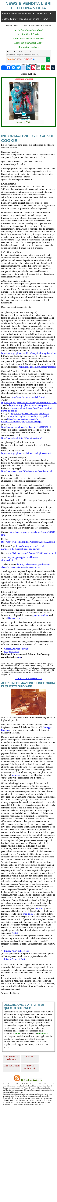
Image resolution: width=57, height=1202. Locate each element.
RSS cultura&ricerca (31, 1080)
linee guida (28, 914)
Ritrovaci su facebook (29, 1067)
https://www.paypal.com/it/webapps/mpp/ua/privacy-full (26, 471)
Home (5, 13)
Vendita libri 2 (43, 13)
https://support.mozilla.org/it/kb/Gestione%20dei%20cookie (28, 542)
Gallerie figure (10, 19)
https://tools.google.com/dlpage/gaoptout (37, 367)
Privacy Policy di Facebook (16, 951)
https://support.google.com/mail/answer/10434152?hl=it (26, 427)
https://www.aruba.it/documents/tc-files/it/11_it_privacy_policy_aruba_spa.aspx (21, 420)
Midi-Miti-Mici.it (11, 1065)
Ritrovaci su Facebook (28, 47)
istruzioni (40, 908)
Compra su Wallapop (24, 79)
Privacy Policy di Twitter (15, 959)
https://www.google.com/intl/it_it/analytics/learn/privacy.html (28, 353)
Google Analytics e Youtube (16, 648)
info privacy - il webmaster (11, 1058)
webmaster (16, 775)
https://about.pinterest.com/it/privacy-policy (29, 416)
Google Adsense (11, 651)
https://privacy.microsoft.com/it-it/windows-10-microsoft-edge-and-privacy (23, 547)
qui (19, 657)
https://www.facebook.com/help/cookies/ (28, 397)
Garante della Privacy (17, 618)
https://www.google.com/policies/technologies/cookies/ (26, 453)
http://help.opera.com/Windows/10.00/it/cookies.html (32, 553)
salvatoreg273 (43, 1033)
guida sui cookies (40, 615)
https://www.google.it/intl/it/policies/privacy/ (29, 405)
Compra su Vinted (24, 122)
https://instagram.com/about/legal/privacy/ (30, 413)
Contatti (13, 13)
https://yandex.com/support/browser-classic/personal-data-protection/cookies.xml (25, 565)
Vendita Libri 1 (26, 13)
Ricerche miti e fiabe (30, 19)
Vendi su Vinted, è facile (29, 34)
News (46, 19)
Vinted (15, 933)
